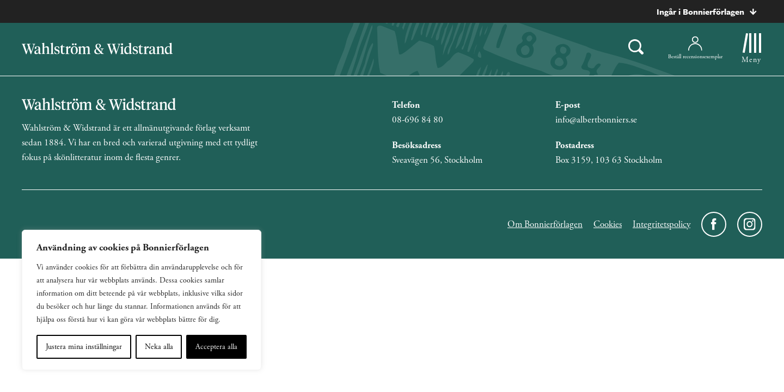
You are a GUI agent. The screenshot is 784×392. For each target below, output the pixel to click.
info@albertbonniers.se (596, 120)
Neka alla (159, 347)
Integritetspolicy (661, 224)
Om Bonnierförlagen (545, 224)
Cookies (607, 224)
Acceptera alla (216, 347)
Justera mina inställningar (84, 347)
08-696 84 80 (417, 120)
